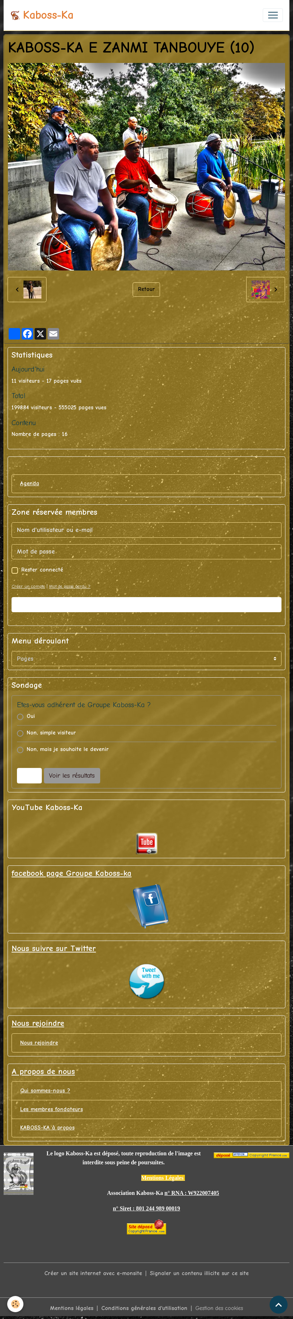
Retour (146, 289)
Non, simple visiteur (51, 732)
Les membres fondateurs (51, 1109)
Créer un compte (28, 586)
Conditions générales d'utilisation (144, 1308)
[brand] (42, 15)
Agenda (29, 483)
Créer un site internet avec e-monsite (93, 1273)
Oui (31, 716)
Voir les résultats (72, 775)
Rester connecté (42, 570)
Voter (29, 775)
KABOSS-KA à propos (47, 1127)
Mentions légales (71, 1308)
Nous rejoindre (39, 1043)
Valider (146, 604)
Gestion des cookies (219, 1308)
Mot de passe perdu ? (69, 586)
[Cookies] (15, 1304)
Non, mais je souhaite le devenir (68, 749)
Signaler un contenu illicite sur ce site (199, 1273)
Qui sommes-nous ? (45, 1090)
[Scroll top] (279, 1305)
